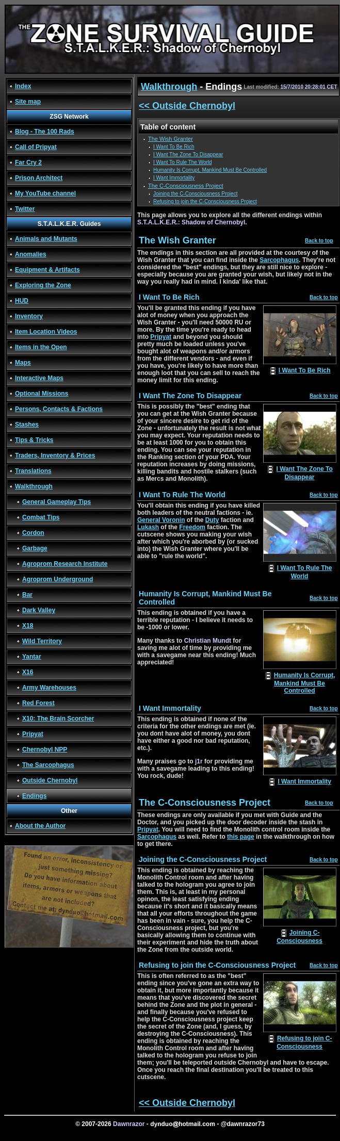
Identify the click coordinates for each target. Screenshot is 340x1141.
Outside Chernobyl (49, 780)
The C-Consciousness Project (185, 186)
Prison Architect (38, 178)
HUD (21, 300)
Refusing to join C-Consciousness (304, 1042)
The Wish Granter (170, 139)
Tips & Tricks (34, 440)
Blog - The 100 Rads (44, 131)
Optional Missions (41, 393)
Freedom (192, 527)
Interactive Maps (39, 378)
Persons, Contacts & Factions (59, 409)
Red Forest (38, 703)
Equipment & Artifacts (47, 269)
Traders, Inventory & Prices (55, 455)
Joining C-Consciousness (299, 936)
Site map (28, 101)
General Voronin (161, 520)
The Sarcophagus (48, 765)
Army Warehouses (49, 687)
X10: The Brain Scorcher (58, 718)
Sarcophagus (279, 260)
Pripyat (32, 734)
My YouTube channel (45, 193)
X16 (27, 672)
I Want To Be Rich (173, 147)
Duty (212, 520)
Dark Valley (38, 610)
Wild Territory (42, 641)
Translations (33, 471)
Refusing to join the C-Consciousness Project (205, 201)
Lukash (148, 527)
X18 (27, 625)
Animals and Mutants (46, 238)
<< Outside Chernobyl (187, 106)
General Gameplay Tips (56, 502)
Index (23, 86)
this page (240, 836)
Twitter (25, 209)
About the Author (40, 825)
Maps (23, 362)
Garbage (34, 548)
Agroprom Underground (57, 579)
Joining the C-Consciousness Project (195, 194)
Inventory (29, 316)
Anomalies (30, 254)
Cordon (33, 532)
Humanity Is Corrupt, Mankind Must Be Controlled (210, 170)
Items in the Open (41, 347)
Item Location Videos (46, 331)
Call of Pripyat (36, 147)
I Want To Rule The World (182, 162)
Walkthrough (34, 486)
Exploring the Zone (43, 285)
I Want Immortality (174, 178)
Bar (27, 594)
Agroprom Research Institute (64, 563)
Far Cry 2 (28, 162)
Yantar (31, 656)
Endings (34, 796)
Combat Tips (40, 517)
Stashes (27, 424)
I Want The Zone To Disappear (188, 154)
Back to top (319, 240)
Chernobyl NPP (44, 749)
